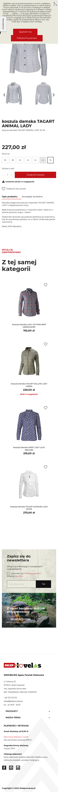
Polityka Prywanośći (27, 38)
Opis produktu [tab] (9, 196)
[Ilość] (7, 175)
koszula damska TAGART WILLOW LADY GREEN (29, 385)
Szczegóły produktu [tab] (32, 196)
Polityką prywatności (32, 573)
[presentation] (4, 94)
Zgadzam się (25, 32)
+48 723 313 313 (10, 698)
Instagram (18, 768)
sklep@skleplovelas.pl (13, 701)
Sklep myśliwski (21, 619)
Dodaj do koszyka (35, 175)
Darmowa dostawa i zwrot (16, 737)
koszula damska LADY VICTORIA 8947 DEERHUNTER (29, 325)
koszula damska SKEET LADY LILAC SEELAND (29, 448)
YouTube (11, 768)
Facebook (4, 768)
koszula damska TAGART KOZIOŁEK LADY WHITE (29, 508)
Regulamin (19, 576)
